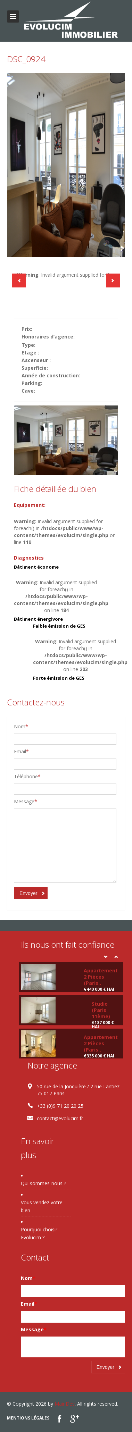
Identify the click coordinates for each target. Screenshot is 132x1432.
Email (21, 751)
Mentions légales (28, 1418)
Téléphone (27, 776)
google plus (74, 1418)
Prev (105, 956)
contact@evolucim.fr (60, 1118)
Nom (21, 726)
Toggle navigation (13, 16)
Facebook (59, 1418)
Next (113, 280)
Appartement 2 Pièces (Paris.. (101, 976)
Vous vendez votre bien (42, 1206)
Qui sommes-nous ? (43, 1183)
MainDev (65, 1403)
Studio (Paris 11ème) (101, 1010)
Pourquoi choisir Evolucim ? (39, 1233)
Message (25, 801)
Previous (19, 280)
